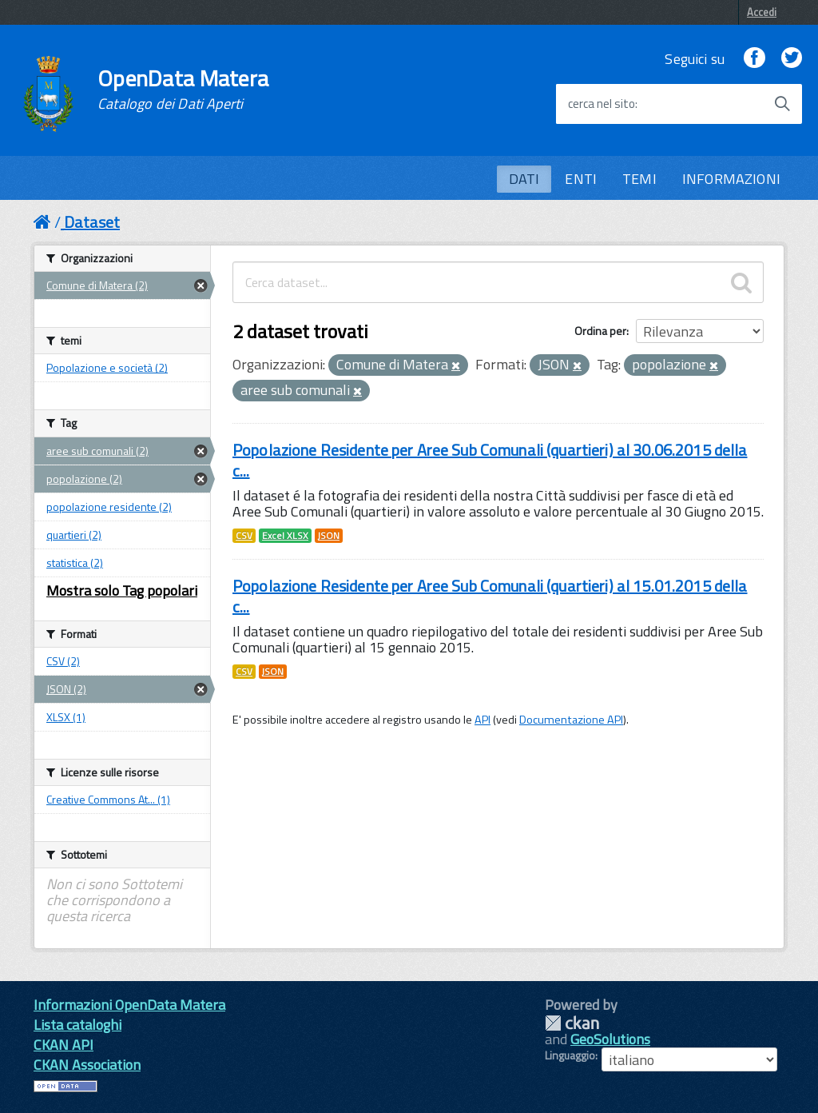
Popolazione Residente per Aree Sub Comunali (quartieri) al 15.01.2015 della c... (490, 596)
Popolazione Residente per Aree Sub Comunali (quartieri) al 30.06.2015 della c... (490, 460)
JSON (329, 536)
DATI (524, 178)
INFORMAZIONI (731, 178)
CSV (244, 536)
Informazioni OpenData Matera (129, 1004)
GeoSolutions (610, 1039)
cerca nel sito (601, 104)
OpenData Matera (182, 89)
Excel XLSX (285, 536)
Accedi (761, 12)
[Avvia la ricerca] (782, 104)
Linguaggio (570, 1055)
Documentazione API (571, 719)
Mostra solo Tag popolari (121, 590)
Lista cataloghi (77, 1024)
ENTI (581, 178)
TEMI (639, 178)
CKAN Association (87, 1064)
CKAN (572, 1023)
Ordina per (600, 330)
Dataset (92, 221)
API (482, 719)
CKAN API (63, 1044)
